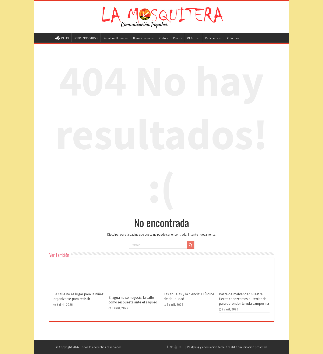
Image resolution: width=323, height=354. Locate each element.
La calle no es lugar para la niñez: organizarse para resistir (78, 296)
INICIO (62, 38)
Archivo (193, 38)
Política (177, 38)
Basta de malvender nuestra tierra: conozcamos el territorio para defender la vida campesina (244, 299)
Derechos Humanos (116, 38)
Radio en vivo (213, 38)
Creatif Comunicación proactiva (246, 347)
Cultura (164, 38)
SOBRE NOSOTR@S (86, 38)
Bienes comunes (144, 38)
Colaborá (233, 38)
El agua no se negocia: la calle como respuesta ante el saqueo (133, 299)
